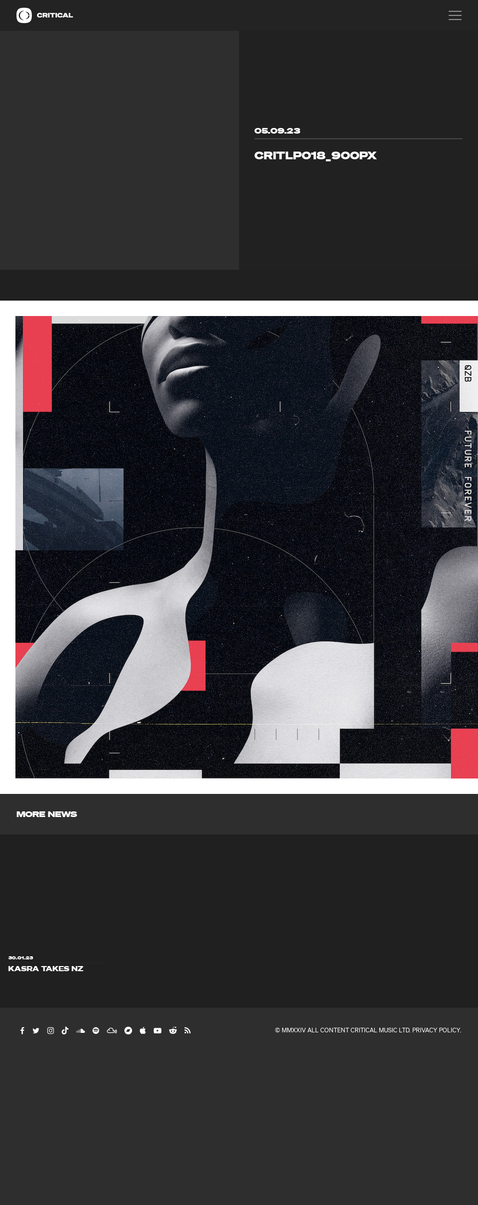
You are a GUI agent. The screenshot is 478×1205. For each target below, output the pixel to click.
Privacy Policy (436, 1030)
